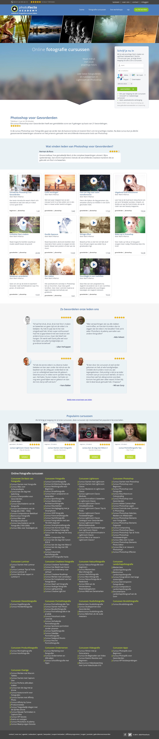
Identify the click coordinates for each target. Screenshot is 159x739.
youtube (89, 734)
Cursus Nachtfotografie (54, 518)
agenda (24, 734)
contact (135, 2)
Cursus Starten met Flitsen (56, 606)
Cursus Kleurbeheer (53, 506)
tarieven (116, 2)
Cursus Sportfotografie (54, 498)
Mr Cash (137, 75)
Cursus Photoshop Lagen (123, 506)
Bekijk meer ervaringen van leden (79, 400)
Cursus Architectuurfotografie (57, 484)
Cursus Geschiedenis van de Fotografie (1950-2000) (22, 524)
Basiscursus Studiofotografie (91, 611)
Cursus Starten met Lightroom (91, 481)
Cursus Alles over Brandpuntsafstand (19, 519)
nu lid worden (141, 9)
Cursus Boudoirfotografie (55, 609)
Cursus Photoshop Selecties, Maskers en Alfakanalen (125, 514)
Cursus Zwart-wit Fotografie (56, 584)
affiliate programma (73, 734)
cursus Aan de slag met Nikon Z (95, 448)
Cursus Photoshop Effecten (124, 552)
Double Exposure (51, 234)
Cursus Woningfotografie (21, 651)
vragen (83, 734)
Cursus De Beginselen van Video (92, 655)
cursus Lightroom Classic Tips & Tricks (25, 448)
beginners (13, 211)
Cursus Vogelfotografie (20, 604)
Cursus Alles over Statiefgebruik (24, 528)
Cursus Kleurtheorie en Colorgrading (122, 495)
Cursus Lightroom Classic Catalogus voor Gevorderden (91, 519)
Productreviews (17, 705)
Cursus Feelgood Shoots (55, 638)
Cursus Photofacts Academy (22, 721)
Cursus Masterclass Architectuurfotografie (54, 502)
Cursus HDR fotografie (54, 513)
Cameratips (16, 501)
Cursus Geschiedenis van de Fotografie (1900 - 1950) (22, 509)
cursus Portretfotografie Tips (130, 448)
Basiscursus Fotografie (20, 516)
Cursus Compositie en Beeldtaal (24, 513)
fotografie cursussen (97, 9)
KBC (120, 77)
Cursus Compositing (121, 528)
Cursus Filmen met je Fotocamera (87, 652)
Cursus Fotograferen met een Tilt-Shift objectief (57, 521)
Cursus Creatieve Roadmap (56, 574)
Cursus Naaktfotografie (54, 631)
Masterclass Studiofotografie (91, 604)
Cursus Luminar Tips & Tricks (23, 569)
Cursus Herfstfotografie (89, 574)
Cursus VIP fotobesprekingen (125, 660)
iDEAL (124, 75)
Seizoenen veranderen (19, 276)
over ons (126, 2)
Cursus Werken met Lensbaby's (58, 577)
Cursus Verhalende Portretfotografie (53, 622)
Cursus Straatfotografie (55, 491)
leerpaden (47, 734)
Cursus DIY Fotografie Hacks (56, 557)
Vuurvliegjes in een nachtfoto (91, 276)
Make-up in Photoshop (124, 234)
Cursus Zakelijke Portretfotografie (52, 634)
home (81, 9)
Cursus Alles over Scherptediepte (18, 488)
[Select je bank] (124, 83)
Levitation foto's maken (19, 234)
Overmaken (136, 79)
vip (128, 9)
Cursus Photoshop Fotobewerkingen (121, 536)
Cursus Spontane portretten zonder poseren (57, 627)
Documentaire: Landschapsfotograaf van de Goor (125, 594)
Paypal (124, 79)
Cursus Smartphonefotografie (57, 525)
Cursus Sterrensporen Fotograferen (122, 583)
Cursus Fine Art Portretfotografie (52, 641)
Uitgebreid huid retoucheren (126, 192)
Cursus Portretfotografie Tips (57, 604)
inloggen (145, 2)
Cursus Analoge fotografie (56, 586)
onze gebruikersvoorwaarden (126, 105)
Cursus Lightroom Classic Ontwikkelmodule (89, 504)
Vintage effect (85, 234)
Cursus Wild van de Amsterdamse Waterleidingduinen (87, 586)
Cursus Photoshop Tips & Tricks (126, 532)
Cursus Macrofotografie (89, 577)
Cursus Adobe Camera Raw (124, 503)
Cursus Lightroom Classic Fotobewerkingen (89, 514)
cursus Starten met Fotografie (60, 448)
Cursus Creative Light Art (55, 591)
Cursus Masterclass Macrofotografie (87, 570)
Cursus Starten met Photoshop (126, 481)
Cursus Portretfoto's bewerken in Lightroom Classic (92, 499)
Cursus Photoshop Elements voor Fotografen (125, 519)
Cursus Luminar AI (18, 572)
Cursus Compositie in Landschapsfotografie (122, 587)
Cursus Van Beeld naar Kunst (57, 567)
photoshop (21, 211)
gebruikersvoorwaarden (102, 734)
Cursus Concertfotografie (55, 481)
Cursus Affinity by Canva (21, 702)
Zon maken (49, 276)
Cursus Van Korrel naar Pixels (57, 528)
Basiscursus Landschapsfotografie (122, 573)
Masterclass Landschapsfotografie (122, 568)
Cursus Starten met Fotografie (23, 484)
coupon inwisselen (58, 734)
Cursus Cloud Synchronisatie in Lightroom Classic (92, 533)
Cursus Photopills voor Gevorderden (122, 656)
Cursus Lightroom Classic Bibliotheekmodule (89, 524)
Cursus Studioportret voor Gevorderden (90, 607)
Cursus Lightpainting (53, 589)
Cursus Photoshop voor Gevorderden (123, 499)
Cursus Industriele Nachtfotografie (52, 553)
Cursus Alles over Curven (123, 540)
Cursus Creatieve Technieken (57, 564)
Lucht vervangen (51, 192)
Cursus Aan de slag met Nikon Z (58, 544)
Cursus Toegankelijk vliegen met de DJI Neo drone (24, 708)
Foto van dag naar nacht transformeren (89, 193)
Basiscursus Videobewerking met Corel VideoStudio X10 (91, 664)
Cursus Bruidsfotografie (123, 604)
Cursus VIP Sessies (18, 717)
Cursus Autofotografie (20, 653)
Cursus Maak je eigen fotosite (23, 724)
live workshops (116, 9)
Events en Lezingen (19, 719)
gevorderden (49, 211)
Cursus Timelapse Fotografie (57, 530)
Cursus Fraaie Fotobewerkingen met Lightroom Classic (92, 529)
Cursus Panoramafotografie (56, 515)
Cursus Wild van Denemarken (91, 591)
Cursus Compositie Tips (55, 537)
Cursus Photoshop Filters (123, 530)
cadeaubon (32, 734)
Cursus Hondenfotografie (21, 606)
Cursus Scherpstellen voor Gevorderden (22, 497)
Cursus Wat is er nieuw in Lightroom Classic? (89, 538)
